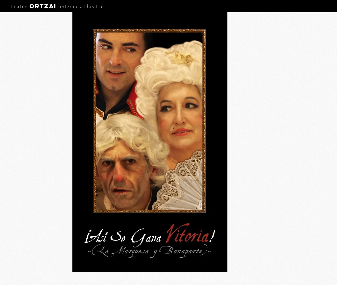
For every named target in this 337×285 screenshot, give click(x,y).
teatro (19, 6)
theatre (94, 6)
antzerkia (71, 6)
